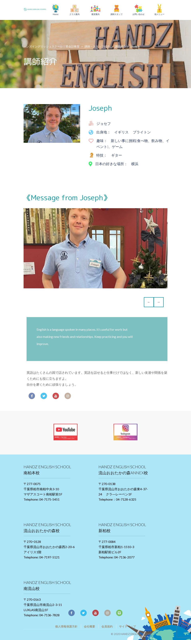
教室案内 (95, 14)
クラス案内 (75, 14)
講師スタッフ (116, 14)
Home (55, 14)
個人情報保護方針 (66, 626)
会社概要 (89, 626)
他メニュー (159, 14)
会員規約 (107, 626)
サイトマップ (127, 626)
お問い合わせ (138, 14)
